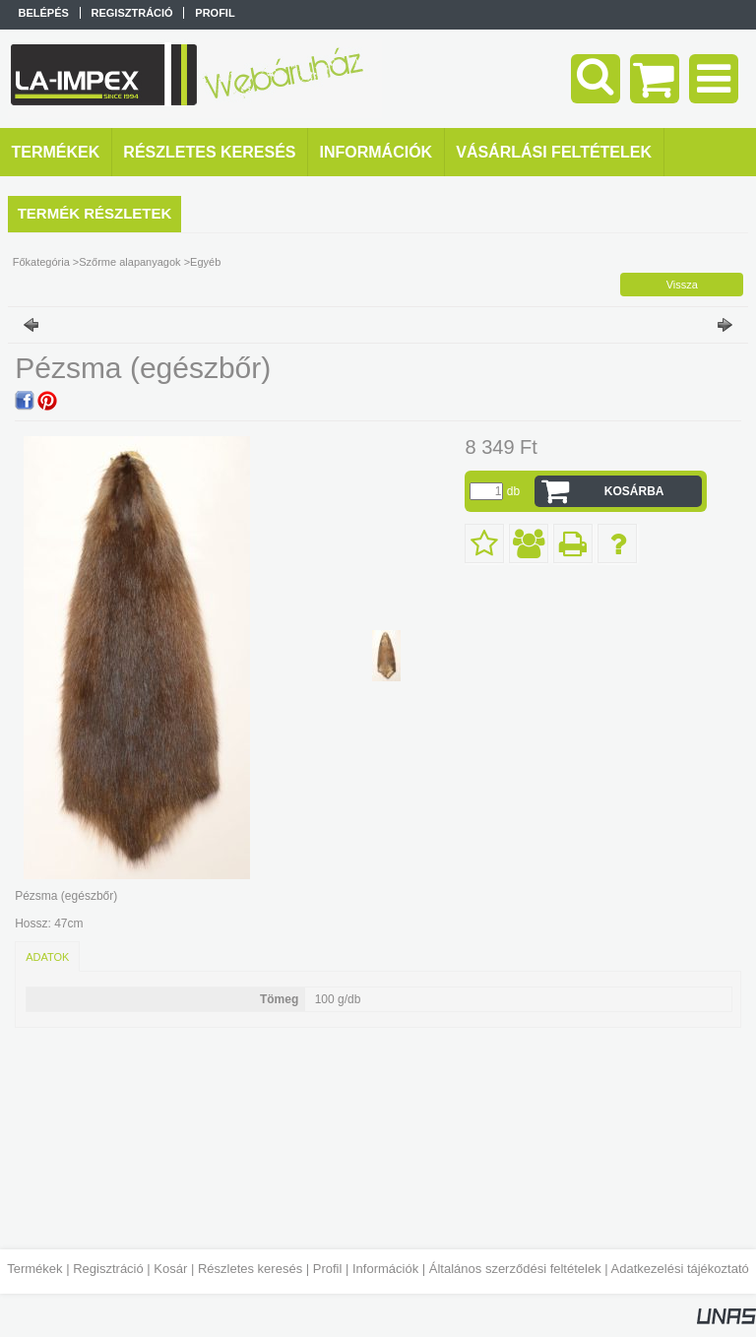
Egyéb (205, 262)
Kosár (170, 1268)
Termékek (34, 1268)
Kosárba (634, 491)
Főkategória (41, 262)
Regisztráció (108, 1268)
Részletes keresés (250, 1268)
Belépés (44, 13)
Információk (385, 1268)
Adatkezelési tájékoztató (680, 1268)
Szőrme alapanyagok (129, 262)
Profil (328, 1268)
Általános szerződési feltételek (515, 1268)
